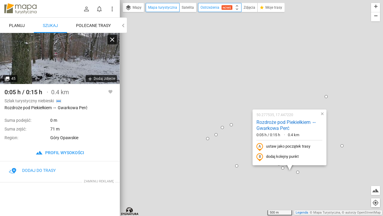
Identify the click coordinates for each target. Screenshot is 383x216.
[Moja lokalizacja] (375, 202)
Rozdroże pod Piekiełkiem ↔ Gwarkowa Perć (248, 61)
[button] (287, 31)
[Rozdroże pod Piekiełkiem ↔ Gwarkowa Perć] (60, 58)
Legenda (302, 212)
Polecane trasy (93, 25)
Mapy (133, 7)
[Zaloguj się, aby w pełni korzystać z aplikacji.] (110, 91)
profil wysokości (60, 152)
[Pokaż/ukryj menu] (112, 9)
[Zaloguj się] (86, 9)
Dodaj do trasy (32, 170)
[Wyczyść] (112, 39)
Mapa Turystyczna (326, 212)
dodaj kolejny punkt (239, 92)
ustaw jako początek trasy (244, 82)
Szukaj (50, 25)
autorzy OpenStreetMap (363, 212)
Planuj (17, 25)
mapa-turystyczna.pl (20, 8)
